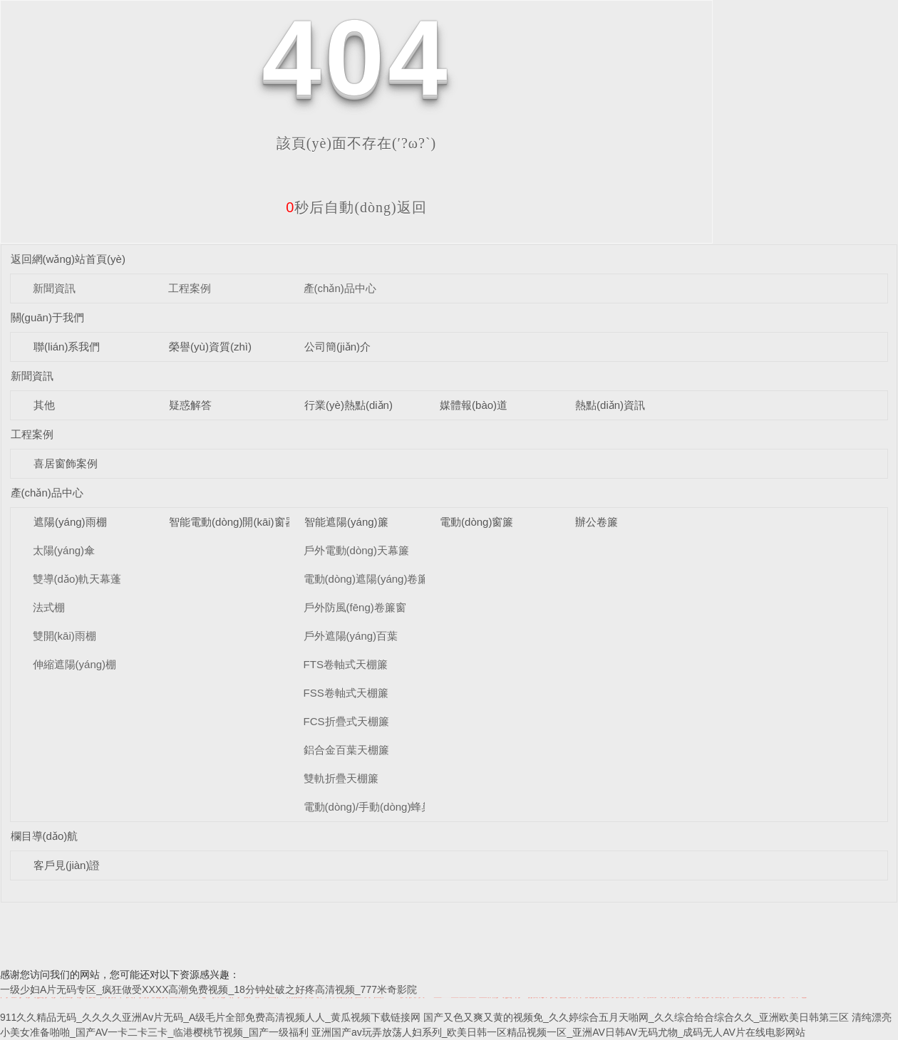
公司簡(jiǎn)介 (337, 346)
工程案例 (189, 288)
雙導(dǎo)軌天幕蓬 (77, 579)
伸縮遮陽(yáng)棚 (75, 664)
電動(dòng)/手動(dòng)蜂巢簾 (373, 807)
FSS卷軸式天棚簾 (346, 693)
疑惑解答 (190, 405)
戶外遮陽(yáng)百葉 (351, 636)
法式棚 (49, 607)
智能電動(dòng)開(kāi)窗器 (232, 522)
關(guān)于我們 (47, 317)
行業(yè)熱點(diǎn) (348, 405)
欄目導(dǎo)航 (44, 836)
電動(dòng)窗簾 (476, 522)
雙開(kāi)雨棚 (64, 636)
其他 (44, 405)
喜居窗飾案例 (65, 463)
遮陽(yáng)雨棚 (70, 522)
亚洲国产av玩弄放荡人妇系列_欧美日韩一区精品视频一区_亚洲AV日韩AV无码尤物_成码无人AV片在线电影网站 (558, 1032)
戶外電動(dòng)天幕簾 (356, 550)
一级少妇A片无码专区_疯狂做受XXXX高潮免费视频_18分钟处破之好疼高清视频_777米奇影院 (208, 989)
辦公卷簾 (596, 522)
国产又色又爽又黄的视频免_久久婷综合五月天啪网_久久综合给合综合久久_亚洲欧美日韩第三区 (636, 1017)
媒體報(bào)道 (473, 405)
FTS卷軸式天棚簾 (346, 664)
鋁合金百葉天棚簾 (346, 750)
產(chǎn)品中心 (340, 288)
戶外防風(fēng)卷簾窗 (355, 607)
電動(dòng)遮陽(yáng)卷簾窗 (372, 579)
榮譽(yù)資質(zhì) (210, 346)
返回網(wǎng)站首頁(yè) (68, 259)
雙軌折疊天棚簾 (341, 778)
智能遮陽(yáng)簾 (346, 522)
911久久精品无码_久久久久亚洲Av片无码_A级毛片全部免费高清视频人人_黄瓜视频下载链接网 (210, 1017)
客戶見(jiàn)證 (66, 865)
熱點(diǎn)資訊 (610, 405)
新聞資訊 (54, 288)
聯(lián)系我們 (66, 346)
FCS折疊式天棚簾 (346, 721)
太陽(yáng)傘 (64, 550)
